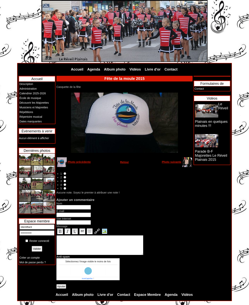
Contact (171, 69)
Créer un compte (29, 257)
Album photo (115, 69)
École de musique (30, 98)
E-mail (60, 211)
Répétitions (26, 112)
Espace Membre (147, 295)
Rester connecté (39, 240)
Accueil (77, 69)
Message (62, 226)
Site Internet (63, 218)
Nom (59, 203)
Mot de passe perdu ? (32, 262)
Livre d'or (152, 69)
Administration (28, 88)
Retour (124, 162)
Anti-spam (63, 256)
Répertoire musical (30, 116)
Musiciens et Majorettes (33, 107)
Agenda (93, 69)
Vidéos (135, 69)
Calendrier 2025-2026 (32, 93)
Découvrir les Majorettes (34, 102)
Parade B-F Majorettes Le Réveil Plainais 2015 (211, 155)
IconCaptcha (87, 278)
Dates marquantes (30, 121)
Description (26, 84)
